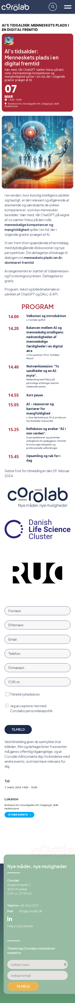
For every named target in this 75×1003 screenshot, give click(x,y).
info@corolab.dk (30, 911)
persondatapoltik (38, 711)
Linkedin (9, 918)
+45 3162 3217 (28, 905)
